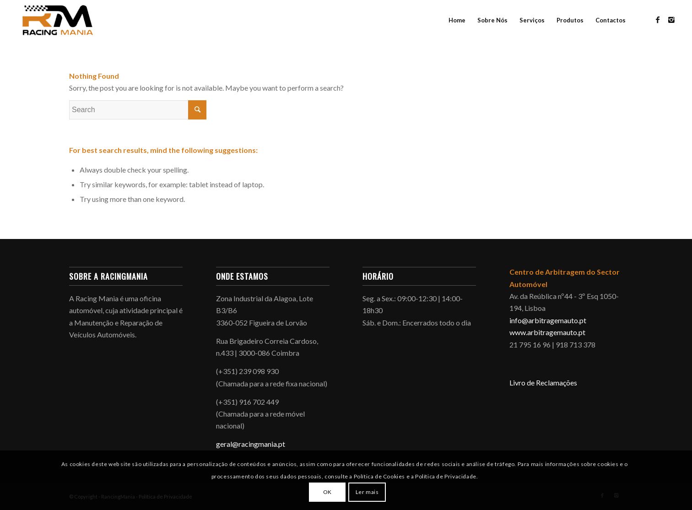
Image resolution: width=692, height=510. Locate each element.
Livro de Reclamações (543, 382)
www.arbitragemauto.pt (547, 332)
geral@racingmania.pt (250, 443)
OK (327, 491)
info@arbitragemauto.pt (547, 320)
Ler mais (367, 491)
